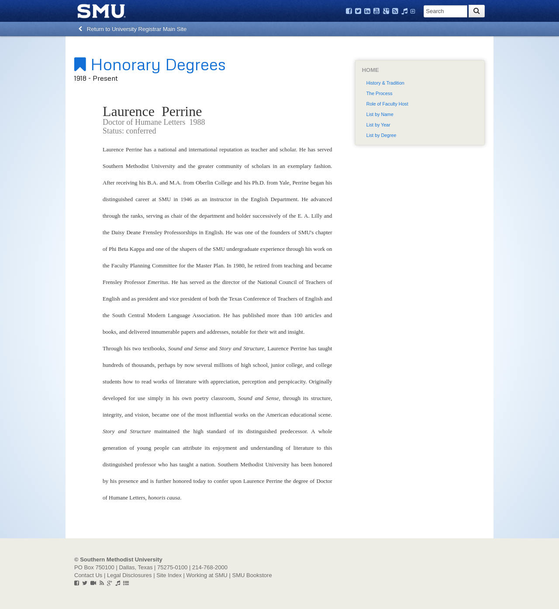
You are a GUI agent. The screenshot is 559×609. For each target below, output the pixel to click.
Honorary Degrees (150, 64)
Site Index (169, 575)
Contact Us (88, 575)
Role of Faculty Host (387, 103)
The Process (379, 93)
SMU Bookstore (252, 575)
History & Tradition (385, 83)
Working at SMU (207, 575)
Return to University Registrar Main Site (132, 29)
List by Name (379, 114)
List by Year (378, 124)
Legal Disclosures (129, 575)
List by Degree (381, 135)
